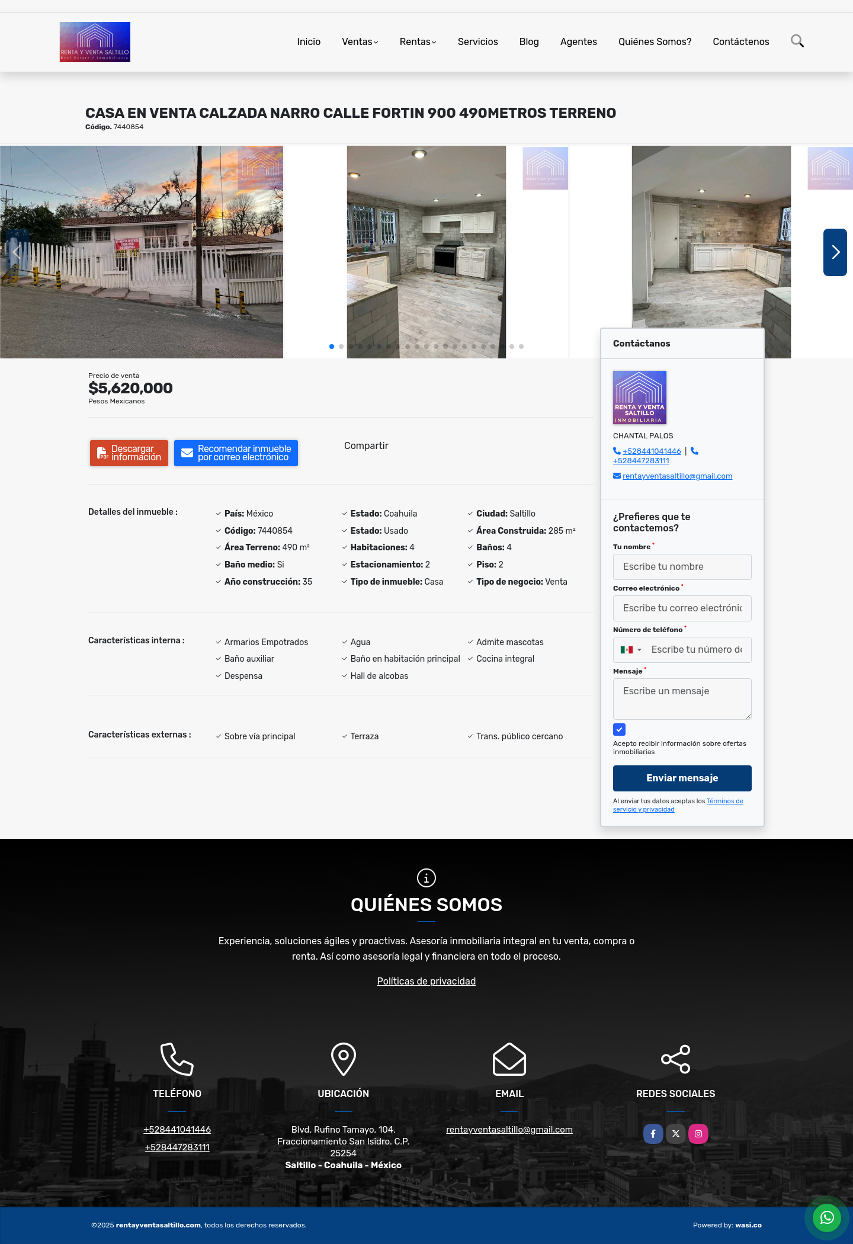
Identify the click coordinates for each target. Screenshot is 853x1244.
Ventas (357, 41)
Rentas (415, 41)
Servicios (478, 41)
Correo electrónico (648, 588)
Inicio (309, 41)
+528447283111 (641, 460)
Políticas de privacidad (426, 981)
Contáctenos (741, 41)
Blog (529, 41)
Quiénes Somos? (654, 41)
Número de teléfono (650, 629)
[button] (331, 346)
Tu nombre (634, 547)
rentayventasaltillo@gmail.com (677, 476)
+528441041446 (652, 451)
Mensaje (629, 671)
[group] (141, 252)
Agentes (578, 41)
